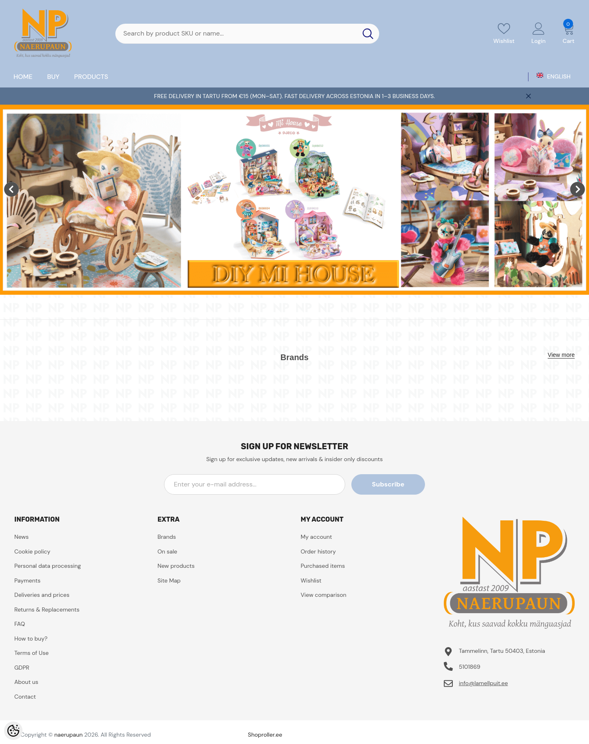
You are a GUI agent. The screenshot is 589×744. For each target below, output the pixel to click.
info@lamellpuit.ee (483, 683)
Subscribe (388, 484)
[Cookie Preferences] (13, 731)
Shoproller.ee (265, 734)
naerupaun (68, 734)
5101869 (470, 666)
